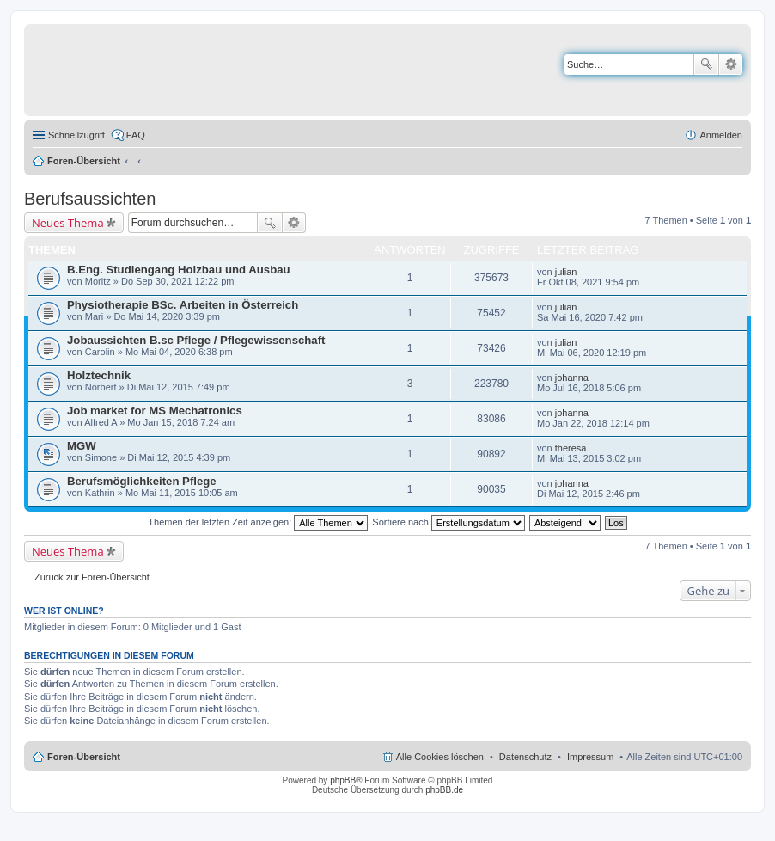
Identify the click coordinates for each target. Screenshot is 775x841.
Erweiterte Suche (730, 64)
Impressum (590, 757)
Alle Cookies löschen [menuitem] (440, 757)
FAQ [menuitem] (135, 135)
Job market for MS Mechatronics (154, 410)
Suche (706, 64)
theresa (571, 448)
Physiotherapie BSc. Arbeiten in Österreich (182, 304)
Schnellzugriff (76, 135)
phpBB (343, 780)
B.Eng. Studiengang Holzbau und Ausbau (178, 269)
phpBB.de (444, 790)
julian (566, 272)
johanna (572, 377)
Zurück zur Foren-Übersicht (92, 577)
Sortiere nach (448, 522)
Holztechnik (99, 375)
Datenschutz (525, 757)
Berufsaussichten (90, 198)
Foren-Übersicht (83, 161)
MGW (81, 445)
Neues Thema (68, 222)
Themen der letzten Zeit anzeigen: (258, 522)
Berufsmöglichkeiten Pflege (142, 481)
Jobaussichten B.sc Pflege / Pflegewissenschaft (196, 340)
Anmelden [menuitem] (720, 135)
